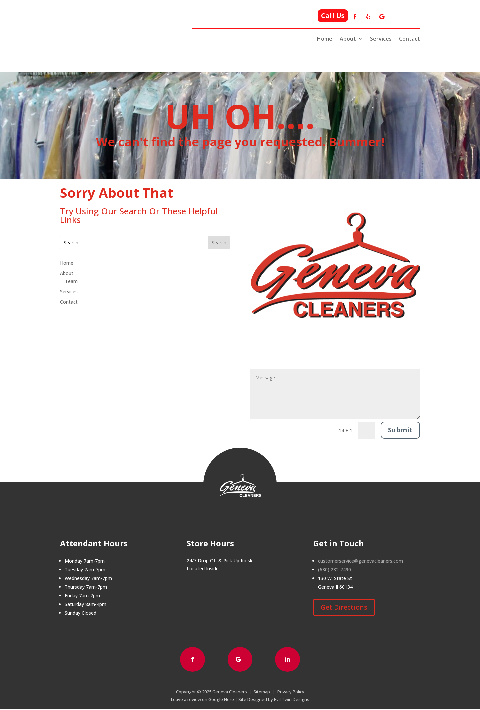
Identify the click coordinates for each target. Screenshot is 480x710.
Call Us (333, 15)
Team (71, 281)
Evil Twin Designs (291, 700)
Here (228, 700)
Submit (400, 429)
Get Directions (344, 607)
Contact (409, 38)
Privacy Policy (290, 692)
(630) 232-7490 (334, 569)
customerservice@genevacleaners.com (360, 561)
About (348, 38)
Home (324, 38)
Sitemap (261, 692)
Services (381, 38)
